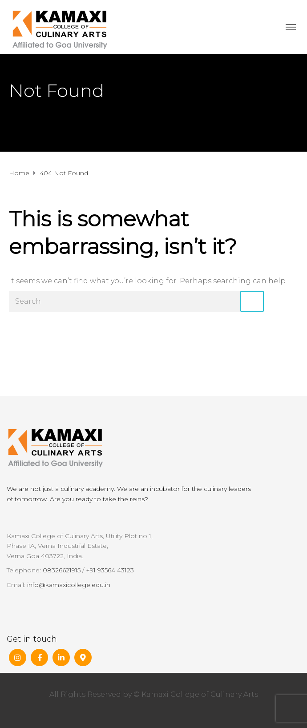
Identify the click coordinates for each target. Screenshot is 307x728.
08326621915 (62, 570)
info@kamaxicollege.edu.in (68, 585)
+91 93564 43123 (110, 570)
